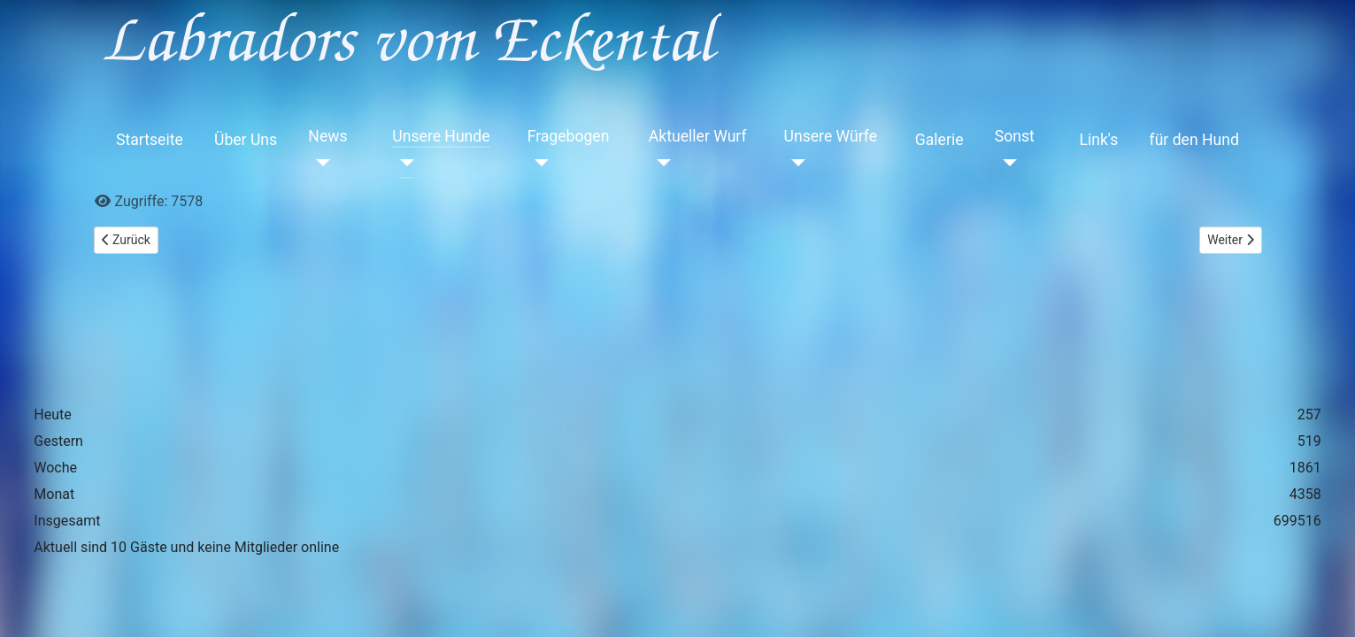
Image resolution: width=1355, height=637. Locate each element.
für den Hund (1194, 140)
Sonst (1015, 136)
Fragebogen (568, 136)
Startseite (149, 140)
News (327, 136)
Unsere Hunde (440, 136)
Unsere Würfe (831, 136)
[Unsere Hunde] (403, 163)
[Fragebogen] (538, 163)
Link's (1098, 140)
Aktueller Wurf (698, 136)
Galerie (939, 140)
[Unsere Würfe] (795, 163)
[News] (319, 163)
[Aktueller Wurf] (660, 163)
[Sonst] (1006, 163)
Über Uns (245, 140)
